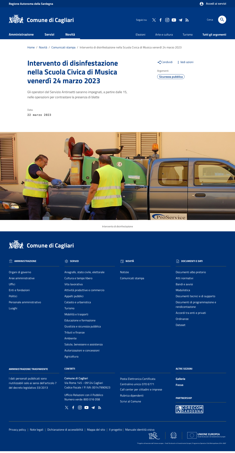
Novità (70, 36)
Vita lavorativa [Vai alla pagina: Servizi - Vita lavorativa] (73, 286)
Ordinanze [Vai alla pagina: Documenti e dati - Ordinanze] (182, 320)
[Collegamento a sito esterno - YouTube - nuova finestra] (173, 19)
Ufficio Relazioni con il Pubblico (83, 396)
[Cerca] (222, 20)
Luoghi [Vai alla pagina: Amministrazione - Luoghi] (13, 310)
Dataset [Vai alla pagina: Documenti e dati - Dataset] (180, 326)
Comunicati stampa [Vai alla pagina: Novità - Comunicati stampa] (132, 280)
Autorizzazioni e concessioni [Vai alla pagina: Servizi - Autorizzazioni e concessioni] (82, 352)
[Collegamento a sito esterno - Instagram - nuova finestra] (167, 19)
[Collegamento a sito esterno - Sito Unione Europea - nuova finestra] (206, 437)
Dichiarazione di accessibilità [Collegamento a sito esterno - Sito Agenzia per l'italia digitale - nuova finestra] (65, 431)
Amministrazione (21, 36)
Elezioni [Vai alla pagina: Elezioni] (140, 36)
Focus (179, 386)
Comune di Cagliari (50, 19)
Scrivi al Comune (130, 403)
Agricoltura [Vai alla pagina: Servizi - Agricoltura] (71, 358)
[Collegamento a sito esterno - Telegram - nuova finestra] (180, 19)
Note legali (36, 431)
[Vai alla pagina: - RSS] (187, 19)
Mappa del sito (96, 431)
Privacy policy (17, 431)
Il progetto (115, 431)
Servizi (49, 36)
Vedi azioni (185, 64)
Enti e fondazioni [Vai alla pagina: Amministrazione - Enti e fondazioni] (19, 292)
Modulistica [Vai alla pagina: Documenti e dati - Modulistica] (183, 292)
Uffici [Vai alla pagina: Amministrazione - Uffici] (12, 286)
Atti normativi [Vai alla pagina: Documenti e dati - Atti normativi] (184, 280)
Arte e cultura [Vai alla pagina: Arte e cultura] (164, 36)
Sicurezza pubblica (171, 78)
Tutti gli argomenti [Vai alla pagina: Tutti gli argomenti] (214, 36)
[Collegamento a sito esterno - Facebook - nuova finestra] (160, 19)
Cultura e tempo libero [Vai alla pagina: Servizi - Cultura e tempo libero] (78, 280)
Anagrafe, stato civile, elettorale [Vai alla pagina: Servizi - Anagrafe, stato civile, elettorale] (84, 274)
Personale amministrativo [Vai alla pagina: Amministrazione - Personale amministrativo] (25, 304)
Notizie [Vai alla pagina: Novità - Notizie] (124, 274)
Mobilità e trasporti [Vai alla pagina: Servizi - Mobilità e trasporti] (76, 316)
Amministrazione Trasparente (28, 371)
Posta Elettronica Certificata (137, 380)
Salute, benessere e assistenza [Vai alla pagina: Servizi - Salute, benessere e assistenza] (83, 346)
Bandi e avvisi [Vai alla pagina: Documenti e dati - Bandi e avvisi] (184, 286)
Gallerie (180, 380)
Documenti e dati (26, 45)
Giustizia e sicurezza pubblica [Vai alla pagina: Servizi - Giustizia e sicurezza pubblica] (82, 328)
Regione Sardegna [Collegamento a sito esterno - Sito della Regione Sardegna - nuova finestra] (31, 3)
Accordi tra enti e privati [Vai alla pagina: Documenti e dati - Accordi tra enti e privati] (191, 314)
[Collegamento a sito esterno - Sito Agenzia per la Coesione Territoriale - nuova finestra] (173, 437)
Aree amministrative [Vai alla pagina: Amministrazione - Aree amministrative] (22, 280)
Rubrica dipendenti (132, 397)
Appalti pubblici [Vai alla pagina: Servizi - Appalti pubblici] (74, 298)
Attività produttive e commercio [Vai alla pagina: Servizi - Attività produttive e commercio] (84, 292)
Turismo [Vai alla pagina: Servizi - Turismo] (69, 310)
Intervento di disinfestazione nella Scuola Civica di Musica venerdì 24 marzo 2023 (131, 49)
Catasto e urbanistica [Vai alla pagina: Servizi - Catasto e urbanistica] (77, 304)
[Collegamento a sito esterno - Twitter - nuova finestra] (154, 19)
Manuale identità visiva (139, 431)
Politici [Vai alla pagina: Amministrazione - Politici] (13, 298)
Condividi (165, 64)
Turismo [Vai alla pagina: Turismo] (188, 36)
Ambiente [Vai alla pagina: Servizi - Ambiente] (70, 340)
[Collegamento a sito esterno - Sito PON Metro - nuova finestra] (189, 410)
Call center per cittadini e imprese (141, 391)
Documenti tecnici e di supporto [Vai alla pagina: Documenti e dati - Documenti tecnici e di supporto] (195, 298)
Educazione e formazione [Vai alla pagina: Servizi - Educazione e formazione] (79, 322)
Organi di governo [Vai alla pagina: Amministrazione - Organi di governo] (20, 274)
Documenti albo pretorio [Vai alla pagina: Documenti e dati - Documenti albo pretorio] (191, 274)
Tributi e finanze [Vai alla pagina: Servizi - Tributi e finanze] (74, 334)
